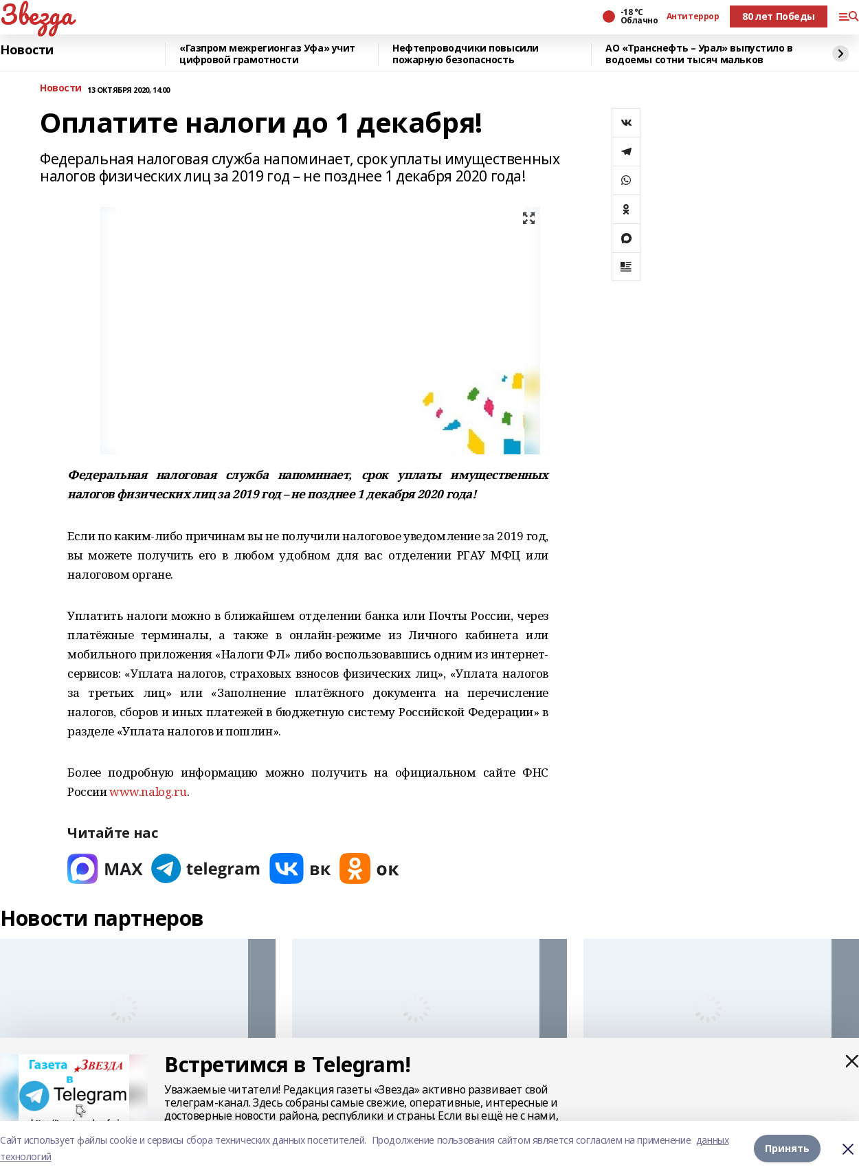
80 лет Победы (778, 16)
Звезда (36, 14)
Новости (27, 50)
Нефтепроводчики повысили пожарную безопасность (465, 54)
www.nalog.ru (148, 791)
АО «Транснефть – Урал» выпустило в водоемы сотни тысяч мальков (699, 54)
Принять (787, 1148)
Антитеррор (693, 16)
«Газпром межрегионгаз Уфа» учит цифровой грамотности (267, 54)
